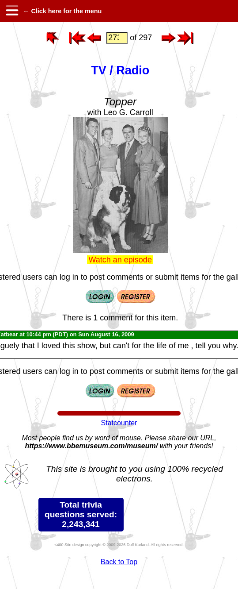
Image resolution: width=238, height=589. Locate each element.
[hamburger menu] (11, 11)
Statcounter (119, 423)
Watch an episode (119, 259)
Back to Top (119, 562)
